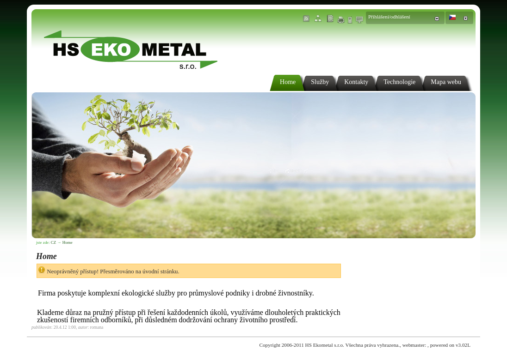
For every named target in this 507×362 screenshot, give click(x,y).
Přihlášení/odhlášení (389, 16)
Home (67, 242)
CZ (53, 242)
